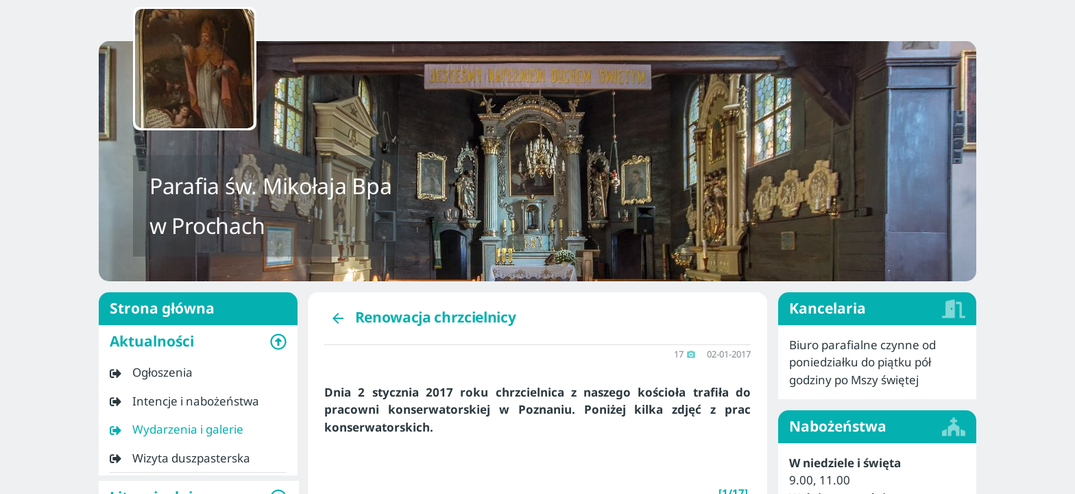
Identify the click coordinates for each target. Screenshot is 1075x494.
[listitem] (198, 372)
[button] (198, 341)
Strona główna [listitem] (198, 308)
